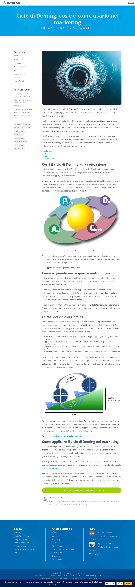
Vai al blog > (94, 554)
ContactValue (57, 559)
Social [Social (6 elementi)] (22, 145)
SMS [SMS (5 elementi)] (15, 145)
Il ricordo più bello (59, 552)
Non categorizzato (20, 67)
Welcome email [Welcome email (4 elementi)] (19, 149)
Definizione (49, 151)
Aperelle (54, 536)
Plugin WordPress (21, 536)
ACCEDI (131, 3)
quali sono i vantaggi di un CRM (67, 436)
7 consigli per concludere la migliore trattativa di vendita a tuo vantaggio (23, 112)
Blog (15, 552)
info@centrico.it (76, 578)
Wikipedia (79, 321)
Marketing (17, 63)
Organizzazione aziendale (84, 28)
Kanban (88, 431)
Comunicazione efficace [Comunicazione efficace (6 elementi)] (22, 128)
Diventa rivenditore (22, 542)
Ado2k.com (78, 573)
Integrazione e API (21, 539)
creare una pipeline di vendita (66, 267)
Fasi (45, 156)
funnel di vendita (52, 468)
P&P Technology (58, 546)
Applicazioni (49, 158)
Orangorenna (57, 556)
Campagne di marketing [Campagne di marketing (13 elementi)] (22, 124)
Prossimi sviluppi (21, 546)
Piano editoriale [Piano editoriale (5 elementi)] (19, 138)
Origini (47, 153)
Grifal (53, 542)
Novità (16, 71)
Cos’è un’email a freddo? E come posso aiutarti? (103, 536)
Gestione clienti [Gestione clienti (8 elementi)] (19, 131)
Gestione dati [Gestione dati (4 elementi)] (18, 135)
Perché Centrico (19, 81)
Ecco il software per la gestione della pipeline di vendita (81, 490)
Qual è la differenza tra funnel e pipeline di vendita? (22, 103)
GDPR (16, 59)
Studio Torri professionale (62, 549)
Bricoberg (55, 539)
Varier (54, 532)
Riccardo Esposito (50, 28)
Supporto (18, 532)
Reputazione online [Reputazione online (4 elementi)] (20, 142)
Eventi (16, 56)
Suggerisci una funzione (24, 549)
